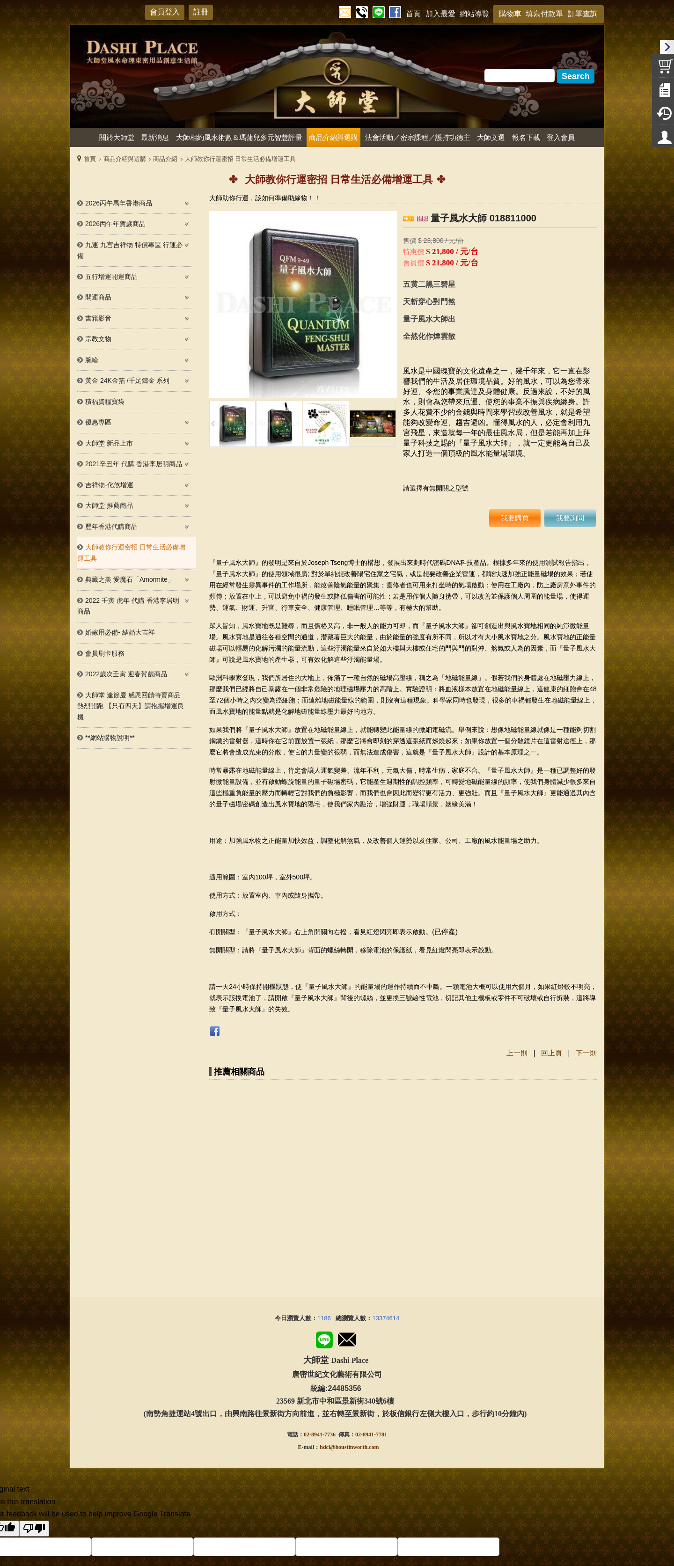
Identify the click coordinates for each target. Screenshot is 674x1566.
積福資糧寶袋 (105, 401)
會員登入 (165, 12)
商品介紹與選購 (124, 158)
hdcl (325, 1333)
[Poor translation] (34, 1415)
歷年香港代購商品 (111, 526)
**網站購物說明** (110, 737)
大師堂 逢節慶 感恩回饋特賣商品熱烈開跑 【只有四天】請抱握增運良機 (130, 706)
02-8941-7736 (320, 1321)
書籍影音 (98, 318)
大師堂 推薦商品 (109, 505)
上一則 (516, 1053)
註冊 (200, 12)
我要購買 (515, 518)
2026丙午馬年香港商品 (118, 203)
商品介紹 (165, 158)
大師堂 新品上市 (109, 443)
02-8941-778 (369, 1321)
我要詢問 (570, 518)
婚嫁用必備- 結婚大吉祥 (120, 632)
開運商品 (98, 297)
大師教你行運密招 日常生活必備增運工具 (240, 158)
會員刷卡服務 (105, 653)
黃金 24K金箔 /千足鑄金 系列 (127, 380)
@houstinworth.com (354, 1333)
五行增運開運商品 (111, 276)
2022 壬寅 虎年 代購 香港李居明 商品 (128, 606)
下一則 (586, 1053)
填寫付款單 (544, 14)
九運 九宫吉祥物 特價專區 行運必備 (130, 250)
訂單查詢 (583, 14)
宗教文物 (98, 339)
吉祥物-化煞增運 (109, 485)
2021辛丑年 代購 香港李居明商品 (133, 464)
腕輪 (91, 360)
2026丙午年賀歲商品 (115, 223)
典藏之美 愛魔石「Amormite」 (129, 579)
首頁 (90, 158)
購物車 (510, 14)
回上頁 (551, 1053)
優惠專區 (98, 422)
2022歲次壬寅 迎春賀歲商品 (126, 674)
